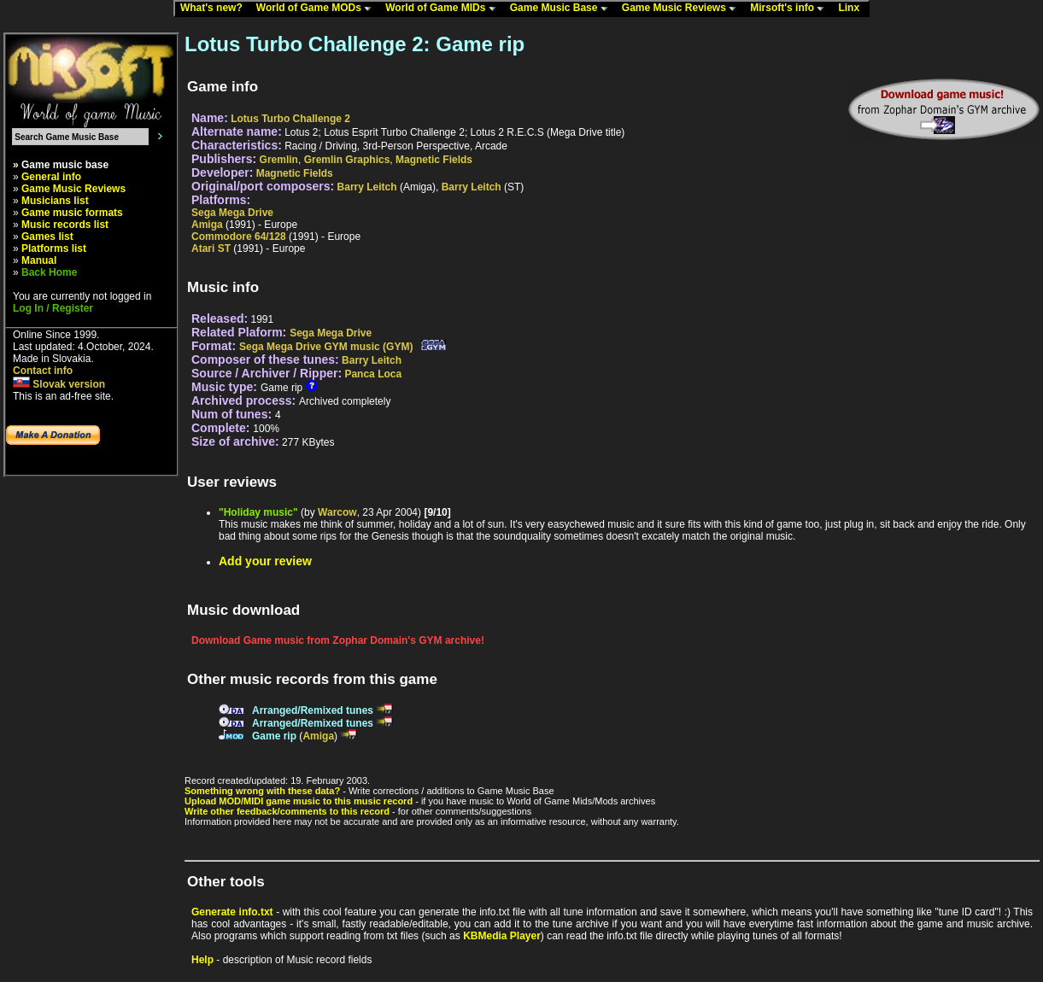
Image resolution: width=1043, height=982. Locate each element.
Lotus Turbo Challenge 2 (290, 119)
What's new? (215, 8)
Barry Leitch (367, 187)
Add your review (265, 561)
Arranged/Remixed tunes (312, 710)
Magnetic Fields (434, 160)
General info (51, 177)
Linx (852, 8)
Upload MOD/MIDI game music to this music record (299, 801)
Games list (47, 237)
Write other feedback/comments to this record (287, 811)
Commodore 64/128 (238, 237)
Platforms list (53, 248)
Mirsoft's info (791, 8)
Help (202, 960)
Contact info (43, 371)
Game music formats (72, 213)
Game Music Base (563, 8)
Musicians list (55, 201)
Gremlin (279, 160)
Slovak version (59, 384)
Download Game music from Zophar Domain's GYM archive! (337, 640)
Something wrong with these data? (262, 791)
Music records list (64, 225)
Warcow (337, 512)
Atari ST (211, 248)
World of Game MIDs (444, 8)
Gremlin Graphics (347, 160)
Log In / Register (53, 308)
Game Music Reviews (683, 8)
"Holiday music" (258, 512)
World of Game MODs (317, 8)
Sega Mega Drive (232, 213)
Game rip (274, 736)
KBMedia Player (502, 936)
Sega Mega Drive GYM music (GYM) (326, 347)
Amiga (207, 225)
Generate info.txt (232, 912)
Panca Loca (372, 374)
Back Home (49, 272)
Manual (38, 260)
